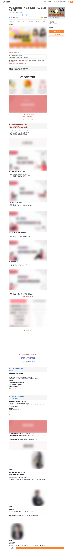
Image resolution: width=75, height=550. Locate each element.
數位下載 (53, 1)
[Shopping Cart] (68, 1)
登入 (71, 1)
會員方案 (49, 1)
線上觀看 (24, 21)
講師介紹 (31, 21)
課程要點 (18, 21)
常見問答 (64, 1)
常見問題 (37, 21)
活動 (61, 1)
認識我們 (57, 1)
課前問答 (43, 21)
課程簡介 (12, 21)
